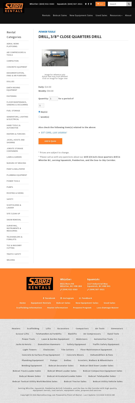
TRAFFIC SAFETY (14, 254)
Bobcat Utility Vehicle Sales (108, 381)
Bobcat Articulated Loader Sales (64, 376)
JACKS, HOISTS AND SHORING (16, 141)
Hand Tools (113, 333)
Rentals (46, 11)
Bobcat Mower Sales (30, 376)
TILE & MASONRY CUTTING (14, 246)
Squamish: (70, 4)
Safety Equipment (76, 344)
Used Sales (101, 11)
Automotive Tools (103, 339)
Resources (116, 11)
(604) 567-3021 (96, 289)
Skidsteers (82, 339)
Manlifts (72, 333)
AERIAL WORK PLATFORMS (13, 45)
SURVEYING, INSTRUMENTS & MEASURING (14, 228)
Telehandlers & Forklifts (49, 333)
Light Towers (30, 349)
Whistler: (42, 4)
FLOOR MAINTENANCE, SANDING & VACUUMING (17, 103)
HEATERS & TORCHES (16, 134)
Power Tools (28, 339)
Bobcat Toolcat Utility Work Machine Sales (35, 381)
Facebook (49, 298)
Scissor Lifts (22, 333)
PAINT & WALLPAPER (16, 169)
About (128, 11)
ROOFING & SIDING (15, 193)
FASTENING (12, 96)
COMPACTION (13, 61)
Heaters (16, 328)
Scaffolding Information (29, 307)
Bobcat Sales (60, 11)
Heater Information (57, 307)
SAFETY (10, 199)
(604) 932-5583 (69, 289)
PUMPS (10, 187)
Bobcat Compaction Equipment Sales (102, 370)
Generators (117, 328)
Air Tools (100, 328)
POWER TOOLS (13, 181)
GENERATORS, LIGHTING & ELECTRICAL (17, 118)
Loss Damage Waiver (108, 307)
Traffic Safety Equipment (106, 344)
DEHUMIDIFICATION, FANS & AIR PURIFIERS (16, 74)
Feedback (85, 298)
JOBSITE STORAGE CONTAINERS (15, 149)
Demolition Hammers (49, 344)
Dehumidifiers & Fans (101, 354)
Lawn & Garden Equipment (55, 339)
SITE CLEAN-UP (13, 213)
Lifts (48, 328)
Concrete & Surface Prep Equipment (41, 354)
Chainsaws (49, 349)
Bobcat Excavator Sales (61, 365)
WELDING (11, 260)
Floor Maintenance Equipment (96, 349)
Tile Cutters (67, 349)
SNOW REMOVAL (14, 219)
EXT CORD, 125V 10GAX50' (54, 132)
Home (23, 302)
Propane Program (82, 307)
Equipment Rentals (41, 302)
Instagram (67, 298)
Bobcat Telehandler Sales (102, 376)
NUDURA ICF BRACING (16, 163)
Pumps (53, 360)
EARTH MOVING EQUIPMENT (13, 88)
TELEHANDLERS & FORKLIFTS (14, 238)
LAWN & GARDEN (14, 157)
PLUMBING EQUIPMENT (17, 175)
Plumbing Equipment (33, 360)
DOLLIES (10, 81)
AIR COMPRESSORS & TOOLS (16, 53)
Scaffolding (33, 328)
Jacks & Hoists (23, 344)
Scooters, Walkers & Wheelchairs (95, 360)
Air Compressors (92, 333)
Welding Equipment (32, 365)
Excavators (63, 328)
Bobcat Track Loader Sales (27, 370)
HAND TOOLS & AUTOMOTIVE (13, 126)
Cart (100, 4)
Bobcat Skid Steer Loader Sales (97, 365)
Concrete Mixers (75, 354)
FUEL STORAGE (13, 110)
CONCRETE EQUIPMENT (17, 67)
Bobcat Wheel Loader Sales (62, 370)
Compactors (82, 328)
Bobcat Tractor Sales (75, 381)
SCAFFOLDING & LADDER (14, 206)
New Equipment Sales (81, 11)
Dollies (67, 360)
